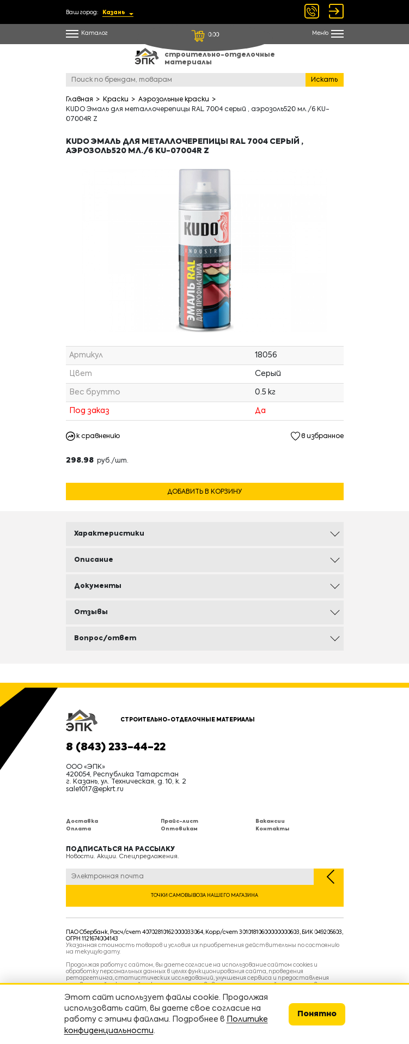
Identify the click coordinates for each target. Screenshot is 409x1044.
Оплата (78, 829)
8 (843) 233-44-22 (116, 747)
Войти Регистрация (336, 11)
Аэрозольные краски (173, 99)
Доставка (82, 821)
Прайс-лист (179, 821)
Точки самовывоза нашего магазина (204, 895)
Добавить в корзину (204, 492)
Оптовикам (179, 829)
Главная (79, 99)
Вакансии (270, 821)
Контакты (272, 829)
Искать (324, 80)
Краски (116, 99)
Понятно (317, 1014)
